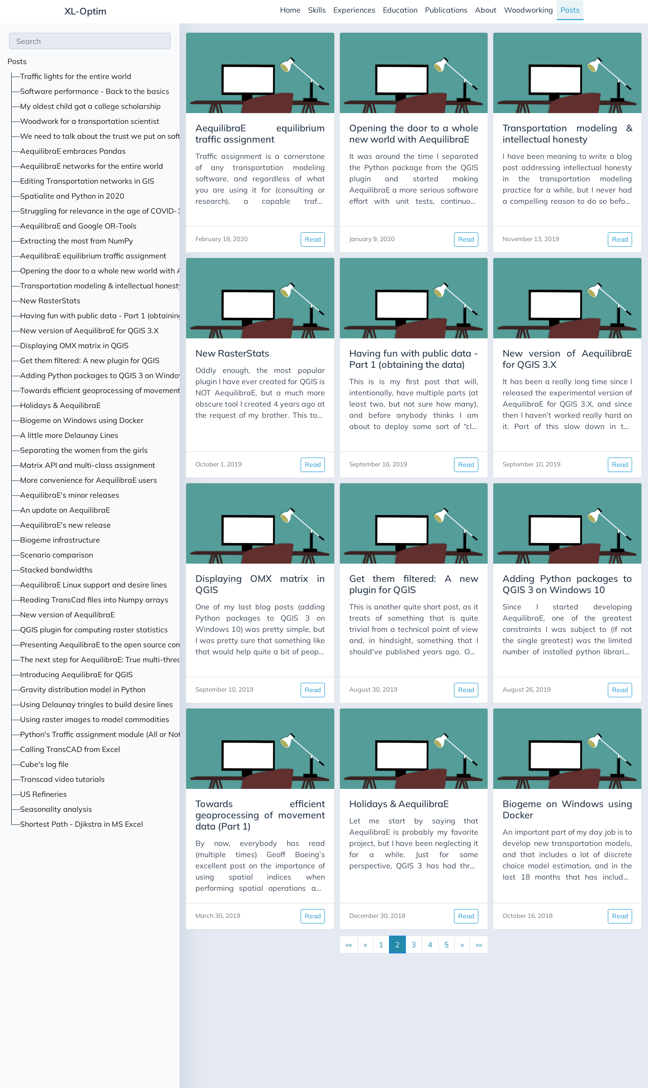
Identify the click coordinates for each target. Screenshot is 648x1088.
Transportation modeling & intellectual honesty (101, 285)
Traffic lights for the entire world (75, 76)
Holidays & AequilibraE (60, 405)
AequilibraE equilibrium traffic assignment (93, 255)
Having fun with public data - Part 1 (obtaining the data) (118, 315)
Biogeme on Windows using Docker (82, 420)
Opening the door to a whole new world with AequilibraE (118, 270)
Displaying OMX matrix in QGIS (74, 345)
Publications (446, 9)
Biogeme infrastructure (60, 539)
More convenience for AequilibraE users (88, 480)
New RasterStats (50, 300)
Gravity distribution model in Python (82, 689)
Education (400, 9)
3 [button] (413, 944)
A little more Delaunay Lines (69, 435)
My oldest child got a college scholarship (90, 106)
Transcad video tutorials (62, 779)
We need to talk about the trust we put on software (109, 136)
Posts (570, 9)
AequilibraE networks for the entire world (91, 166)
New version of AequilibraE (67, 614)
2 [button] (397, 944)
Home (290, 9)
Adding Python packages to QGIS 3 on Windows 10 (110, 375)
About (486, 9)
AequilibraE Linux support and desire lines (93, 584)
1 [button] (381, 944)
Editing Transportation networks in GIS (87, 181)
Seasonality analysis (56, 809)
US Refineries (43, 794)
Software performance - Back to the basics (94, 91)
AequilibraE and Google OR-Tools (78, 225)
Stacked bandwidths (56, 569)
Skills (317, 9)
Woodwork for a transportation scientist (89, 121)
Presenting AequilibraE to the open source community (113, 644)
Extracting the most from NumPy (76, 240)
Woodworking (528, 9)
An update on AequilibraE (65, 510)
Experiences (354, 9)
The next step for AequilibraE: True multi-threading (108, 659)
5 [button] (446, 944)
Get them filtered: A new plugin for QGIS (89, 360)
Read (313, 239)
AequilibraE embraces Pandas (73, 151)
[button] (348, 944)
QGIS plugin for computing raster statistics (94, 629)
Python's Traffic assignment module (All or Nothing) (109, 734)
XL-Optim (86, 11)
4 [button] (430, 944)
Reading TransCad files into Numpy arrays (94, 599)
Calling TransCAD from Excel (70, 749)
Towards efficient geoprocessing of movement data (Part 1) (123, 390)
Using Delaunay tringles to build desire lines (96, 704)
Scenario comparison (56, 554)
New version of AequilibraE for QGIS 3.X (89, 330)
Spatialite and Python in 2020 (72, 195)
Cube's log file (44, 764)
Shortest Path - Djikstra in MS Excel (81, 824)
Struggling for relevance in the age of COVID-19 (103, 210)
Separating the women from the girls (84, 450)
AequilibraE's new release (65, 525)
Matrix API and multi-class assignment (87, 465)
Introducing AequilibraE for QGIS (76, 674)
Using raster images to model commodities (94, 719)
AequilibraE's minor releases (69, 495)
